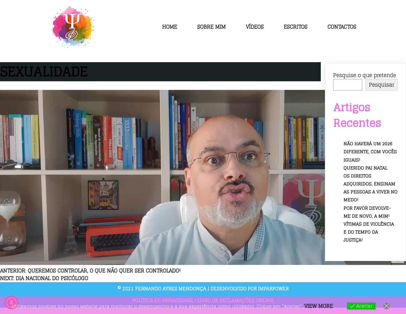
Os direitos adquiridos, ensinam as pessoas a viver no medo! (370, 188)
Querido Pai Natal (365, 168)
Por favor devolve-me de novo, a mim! (367, 212)
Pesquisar (381, 84)
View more (318, 306)
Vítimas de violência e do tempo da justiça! (368, 232)
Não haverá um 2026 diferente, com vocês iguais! (370, 152)
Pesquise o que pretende (364, 75)
